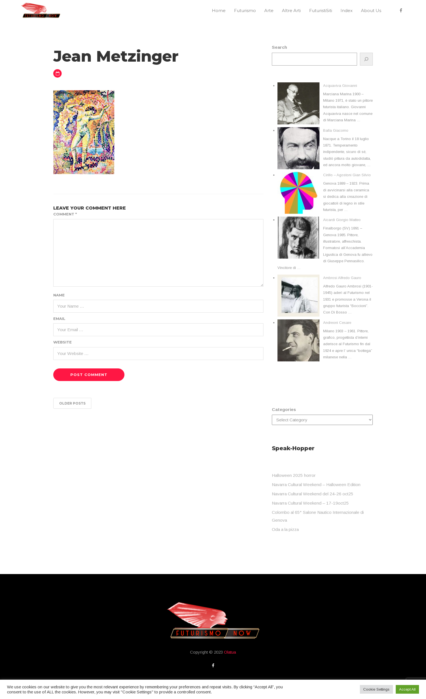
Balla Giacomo (335, 130)
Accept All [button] (407, 689)
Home (219, 10)
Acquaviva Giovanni (340, 85)
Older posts (72, 403)
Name (59, 295)
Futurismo (245, 10)
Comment (65, 214)
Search (279, 47)
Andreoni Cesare (337, 323)
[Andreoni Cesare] (298, 340)
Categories (284, 409)
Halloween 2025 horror (294, 475)
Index (347, 10)
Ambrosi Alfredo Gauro (342, 278)
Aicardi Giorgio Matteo (342, 220)
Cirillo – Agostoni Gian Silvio (347, 175)
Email (59, 318)
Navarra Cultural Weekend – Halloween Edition (316, 484)
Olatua (230, 652)
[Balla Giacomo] (298, 148)
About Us (371, 10)
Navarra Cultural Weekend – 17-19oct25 (310, 503)
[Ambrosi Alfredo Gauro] (298, 296)
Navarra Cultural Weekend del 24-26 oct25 (312, 493)
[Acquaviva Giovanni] (298, 103)
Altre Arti (291, 10)
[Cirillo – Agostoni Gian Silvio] (298, 193)
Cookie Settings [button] (376, 689)
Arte (269, 10)
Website (62, 342)
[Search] (366, 59)
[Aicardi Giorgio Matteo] (298, 238)
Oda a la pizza (285, 529)
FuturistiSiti (320, 10)
